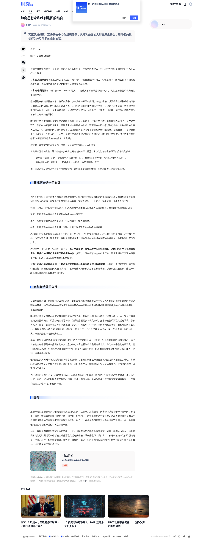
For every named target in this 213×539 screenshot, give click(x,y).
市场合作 (55, 536)
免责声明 (106, 536)
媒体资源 (75, 536)
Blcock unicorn (44, 56)
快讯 (38, 11)
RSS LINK (117, 536)
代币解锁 (48, 11)
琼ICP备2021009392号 (160, 536)
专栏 (66, 11)
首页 (22, 11)
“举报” (85, 481)
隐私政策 (96, 536)
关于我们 (43, 536)
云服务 (66, 536)
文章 (30, 11)
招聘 (126, 536)
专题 (58, 11)
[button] (175, 4)
